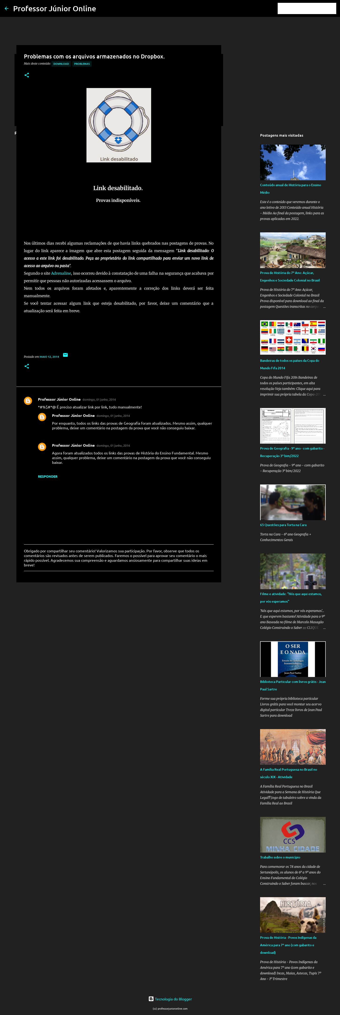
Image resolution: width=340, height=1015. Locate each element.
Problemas (82, 64)
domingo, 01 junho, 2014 (99, 399)
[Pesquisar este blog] (311, 8)
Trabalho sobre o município (280, 857)
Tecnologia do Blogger (170, 998)
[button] (27, 75)
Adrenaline (61, 273)
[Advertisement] (119, 622)
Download (61, 64)
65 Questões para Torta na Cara (283, 525)
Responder (47, 476)
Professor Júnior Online (54, 8)
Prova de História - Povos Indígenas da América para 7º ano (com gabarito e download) (288, 945)
